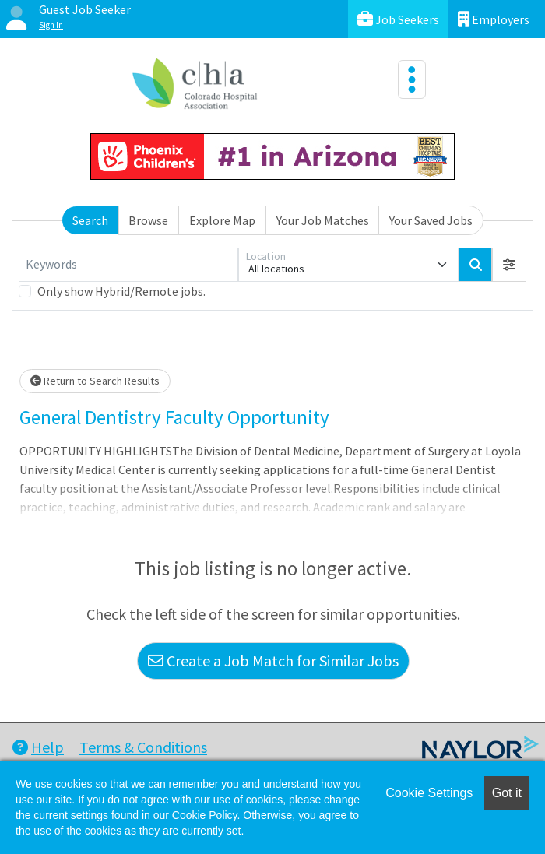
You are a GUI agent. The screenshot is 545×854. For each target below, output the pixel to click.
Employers (493, 19)
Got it (507, 793)
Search (90, 220)
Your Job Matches (322, 220)
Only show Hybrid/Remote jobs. (121, 291)
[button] (509, 265)
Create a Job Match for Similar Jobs (273, 660)
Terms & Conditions (143, 747)
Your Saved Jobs (431, 220)
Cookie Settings (429, 793)
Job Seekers (398, 19)
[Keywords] (128, 265)
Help (38, 747)
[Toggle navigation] (412, 79)
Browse (148, 220)
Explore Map (222, 220)
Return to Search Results (95, 381)
